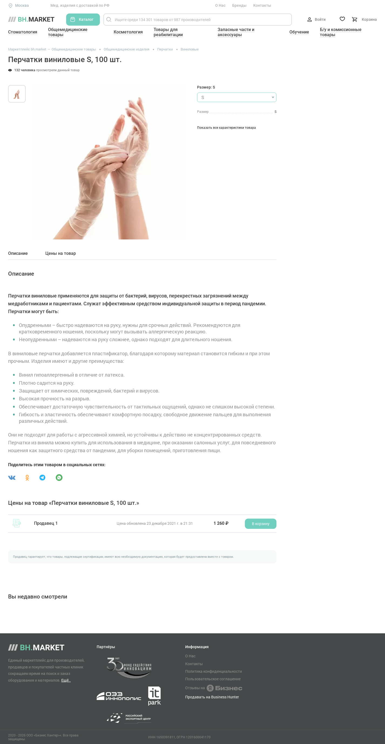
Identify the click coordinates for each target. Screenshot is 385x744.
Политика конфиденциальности (213, 671)
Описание (18, 253)
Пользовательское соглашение (213, 679)
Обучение (299, 32)
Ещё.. (66, 680)
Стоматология (22, 32)
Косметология (128, 32)
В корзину (260, 523)
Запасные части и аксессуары (236, 32)
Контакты (262, 5)
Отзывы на (213, 688)
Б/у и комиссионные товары (341, 32)
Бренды (239, 5)
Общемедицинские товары (67, 32)
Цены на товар (60, 253)
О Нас (220, 5)
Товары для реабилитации (168, 32)
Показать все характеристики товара (226, 128)
